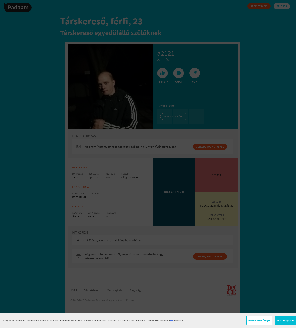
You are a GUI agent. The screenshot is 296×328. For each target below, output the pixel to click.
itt (171, 320)
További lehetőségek (259, 320)
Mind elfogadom (285, 320)
